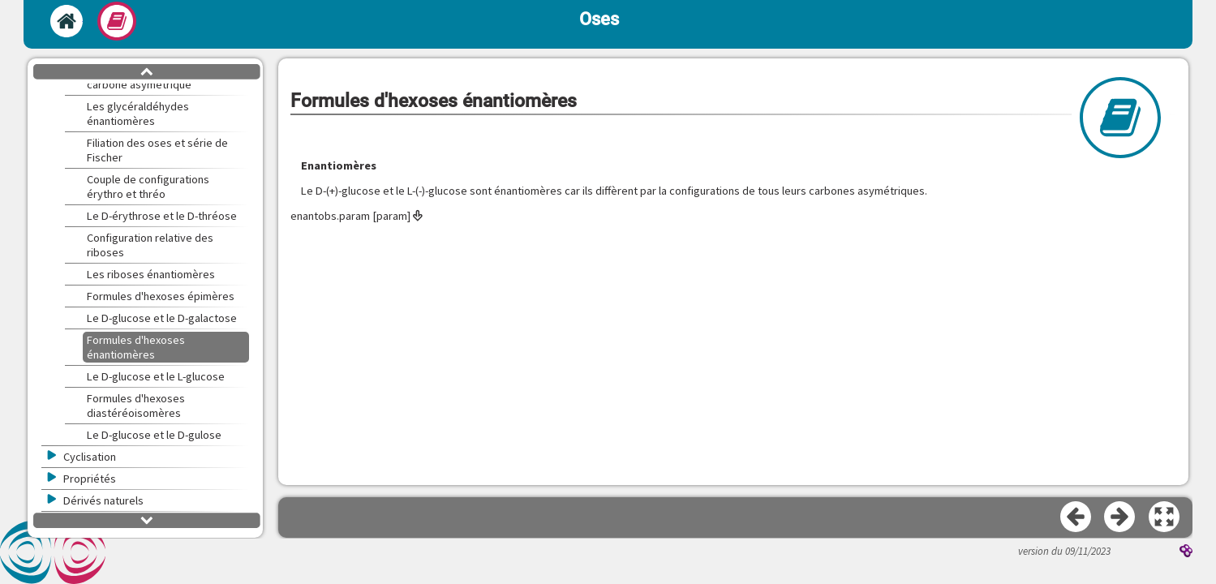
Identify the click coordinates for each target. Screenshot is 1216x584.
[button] (1165, 517)
